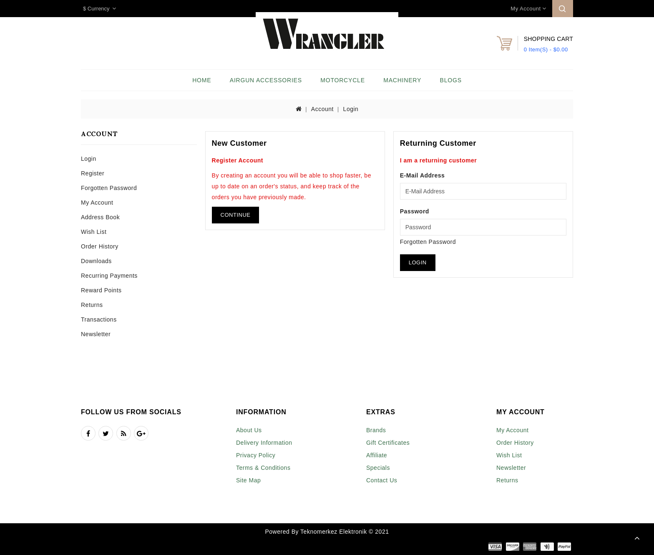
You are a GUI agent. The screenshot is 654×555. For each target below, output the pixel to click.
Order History (99, 246)
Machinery (402, 80)
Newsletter (96, 334)
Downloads (96, 261)
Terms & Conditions (263, 467)
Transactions (99, 319)
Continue (236, 215)
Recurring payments (109, 275)
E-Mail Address (422, 175)
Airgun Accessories (266, 80)
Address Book (100, 217)
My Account (97, 202)
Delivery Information (264, 442)
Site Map (248, 480)
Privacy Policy (255, 455)
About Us (249, 430)
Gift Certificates (388, 442)
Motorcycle (342, 80)
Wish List (93, 231)
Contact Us (381, 480)
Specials (378, 467)
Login (351, 109)
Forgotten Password (109, 188)
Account (322, 109)
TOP (637, 538)
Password (414, 211)
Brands (376, 430)
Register (92, 173)
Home (201, 80)
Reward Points (101, 290)
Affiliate (376, 455)
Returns (92, 305)
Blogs (451, 80)
